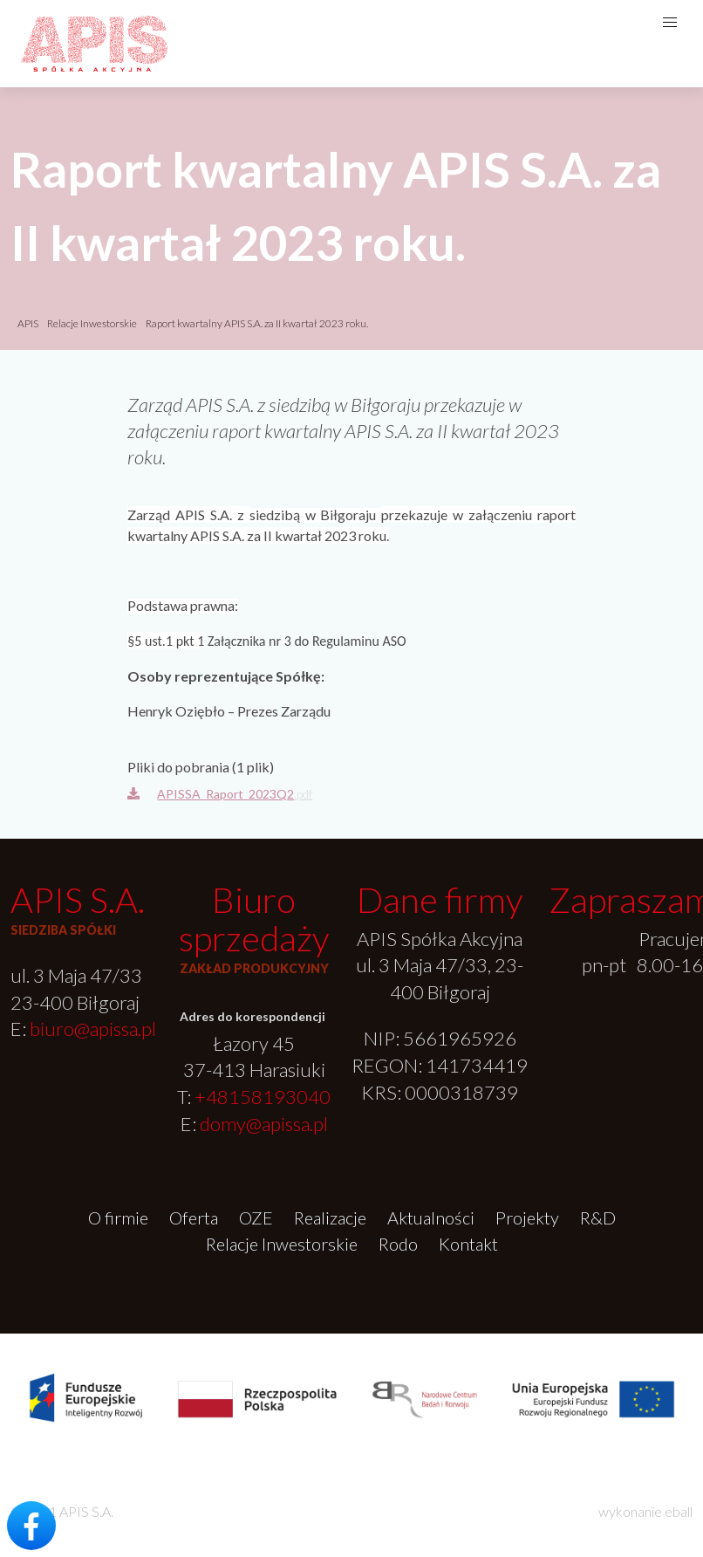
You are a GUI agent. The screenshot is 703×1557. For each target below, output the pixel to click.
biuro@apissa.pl (93, 1028)
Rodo (398, 1243)
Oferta (193, 1217)
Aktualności (430, 1217)
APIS (27, 323)
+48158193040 (263, 1096)
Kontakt (468, 1243)
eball (679, 1511)
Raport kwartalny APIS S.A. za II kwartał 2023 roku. (257, 323)
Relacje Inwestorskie (93, 323)
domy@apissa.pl (264, 1123)
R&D (598, 1217)
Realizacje (330, 1217)
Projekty (527, 1217)
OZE (256, 1217)
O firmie (118, 1217)
